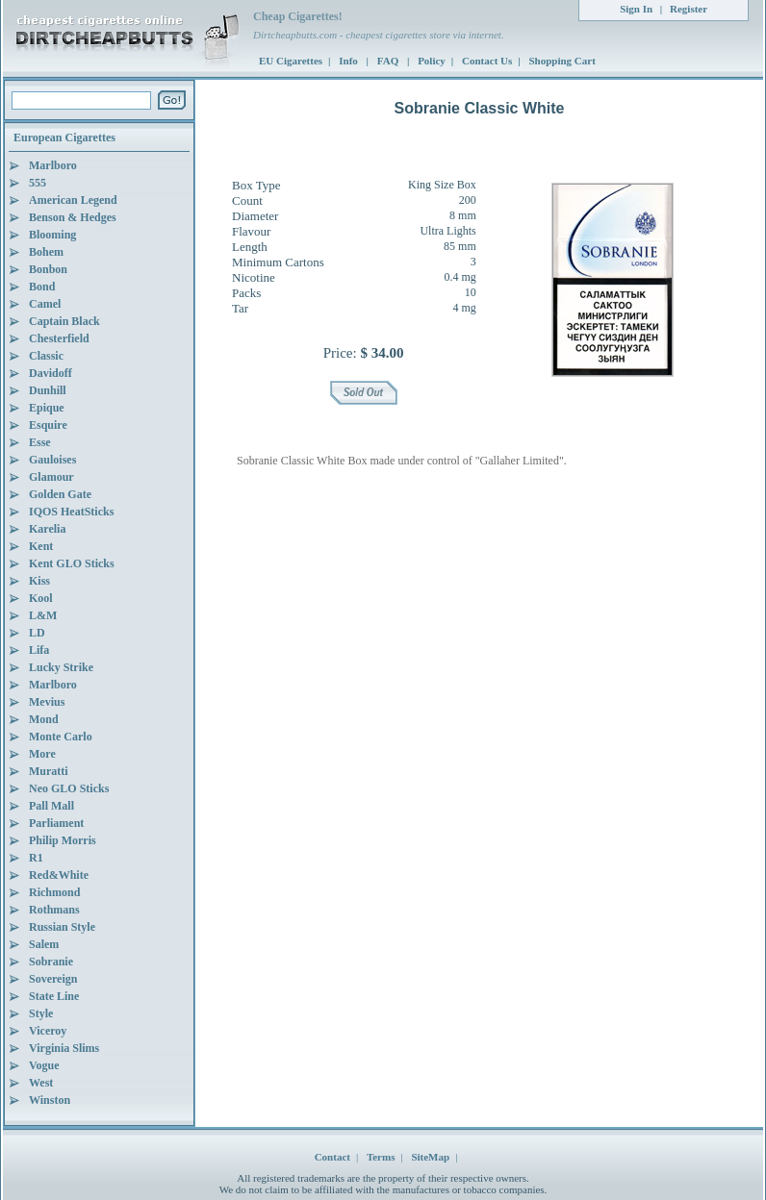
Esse (40, 442)
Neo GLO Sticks (69, 788)
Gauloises (52, 459)
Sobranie (51, 961)
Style (41, 1013)
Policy (432, 60)
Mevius (46, 702)
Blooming (52, 234)
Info (349, 60)
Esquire (48, 425)
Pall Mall (51, 805)
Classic (46, 355)
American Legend (73, 200)
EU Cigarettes (290, 60)
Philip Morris (62, 840)
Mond (44, 719)
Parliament (56, 823)
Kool (41, 598)
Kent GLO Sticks (72, 563)
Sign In (636, 8)
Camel (45, 304)
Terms (381, 1156)
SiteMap (430, 1156)
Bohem (46, 252)
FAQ (389, 60)
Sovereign (53, 979)
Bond (42, 286)
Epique (46, 407)
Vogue (44, 1065)
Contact (332, 1156)
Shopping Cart (561, 60)
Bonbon (48, 269)
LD (37, 632)
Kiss (39, 581)
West (41, 1082)
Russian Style (62, 927)
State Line (54, 996)
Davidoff (50, 373)
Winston (49, 1100)
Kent (41, 546)
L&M (43, 615)
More (42, 754)
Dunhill (47, 390)
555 (37, 182)
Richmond (54, 892)
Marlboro (53, 165)
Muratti (48, 771)
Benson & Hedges (72, 217)
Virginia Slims (64, 1048)
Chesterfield (59, 338)
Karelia (47, 529)
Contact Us (487, 60)
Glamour (51, 477)
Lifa (39, 650)
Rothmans (54, 909)
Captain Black (64, 321)
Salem (44, 944)
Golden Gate (60, 494)
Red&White (59, 875)
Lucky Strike (61, 667)
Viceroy (47, 1031)
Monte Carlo (60, 736)
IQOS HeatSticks (71, 511)
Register (688, 8)
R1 (36, 857)
